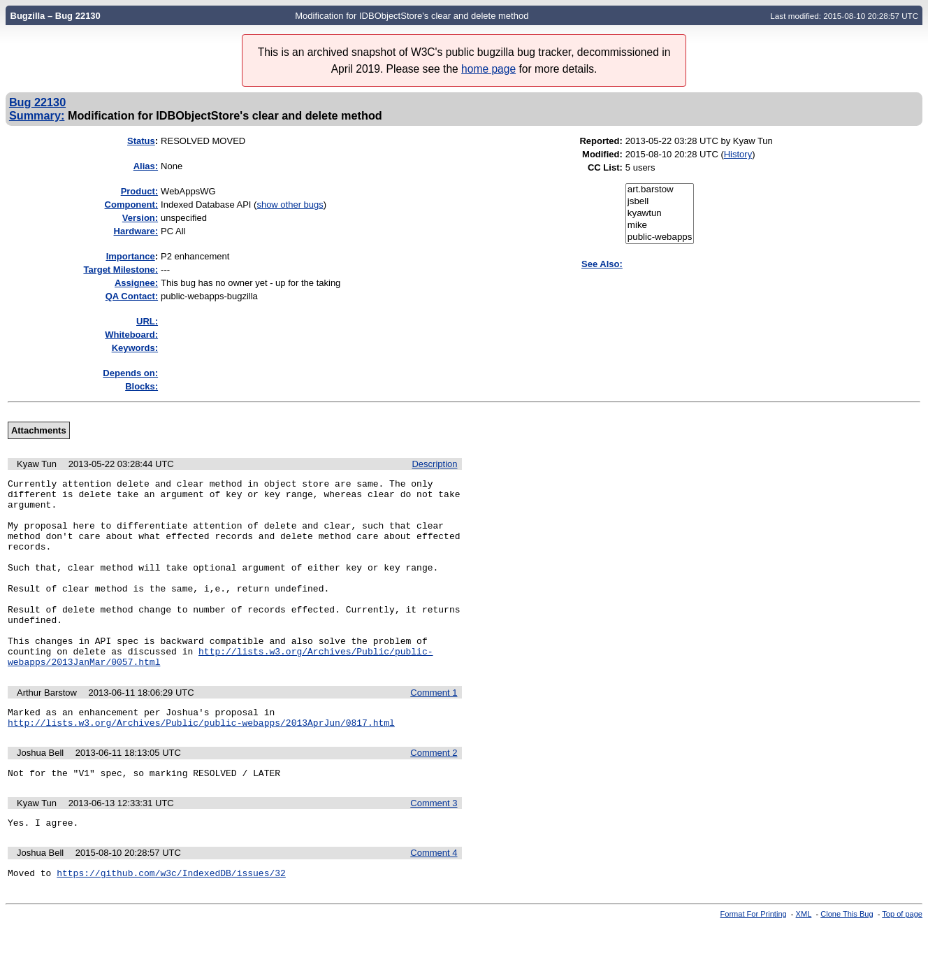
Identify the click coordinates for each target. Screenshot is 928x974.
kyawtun (660, 214)
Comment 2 (433, 794)
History (738, 154)
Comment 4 (433, 899)
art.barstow (660, 190)
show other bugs (289, 204)
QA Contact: (132, 296)
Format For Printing (753, 962)
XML (804, 962)
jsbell (660, 202)
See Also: (602, 264)
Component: (132, 204)
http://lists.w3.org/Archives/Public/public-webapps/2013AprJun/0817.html (201, 764)
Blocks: (141, 386)
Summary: (36, 115)
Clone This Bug (846, 962)
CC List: (605, 167)
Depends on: (130, 373)
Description (434, 464)
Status (141, 141)
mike (660, 225)
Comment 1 (433, 730)
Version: (140, 218)
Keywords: (135, 348)
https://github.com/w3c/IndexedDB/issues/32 (171, 921)
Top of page (902, 962)
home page (488, 69)
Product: (139, 191)
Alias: (145, 166)
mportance (130, 256)
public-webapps (660, 237)
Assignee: (136, 283)
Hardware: (136, 231)
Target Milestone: (120, 269)
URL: (147, 321)
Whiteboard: (131, 334)
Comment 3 (433, 847)
